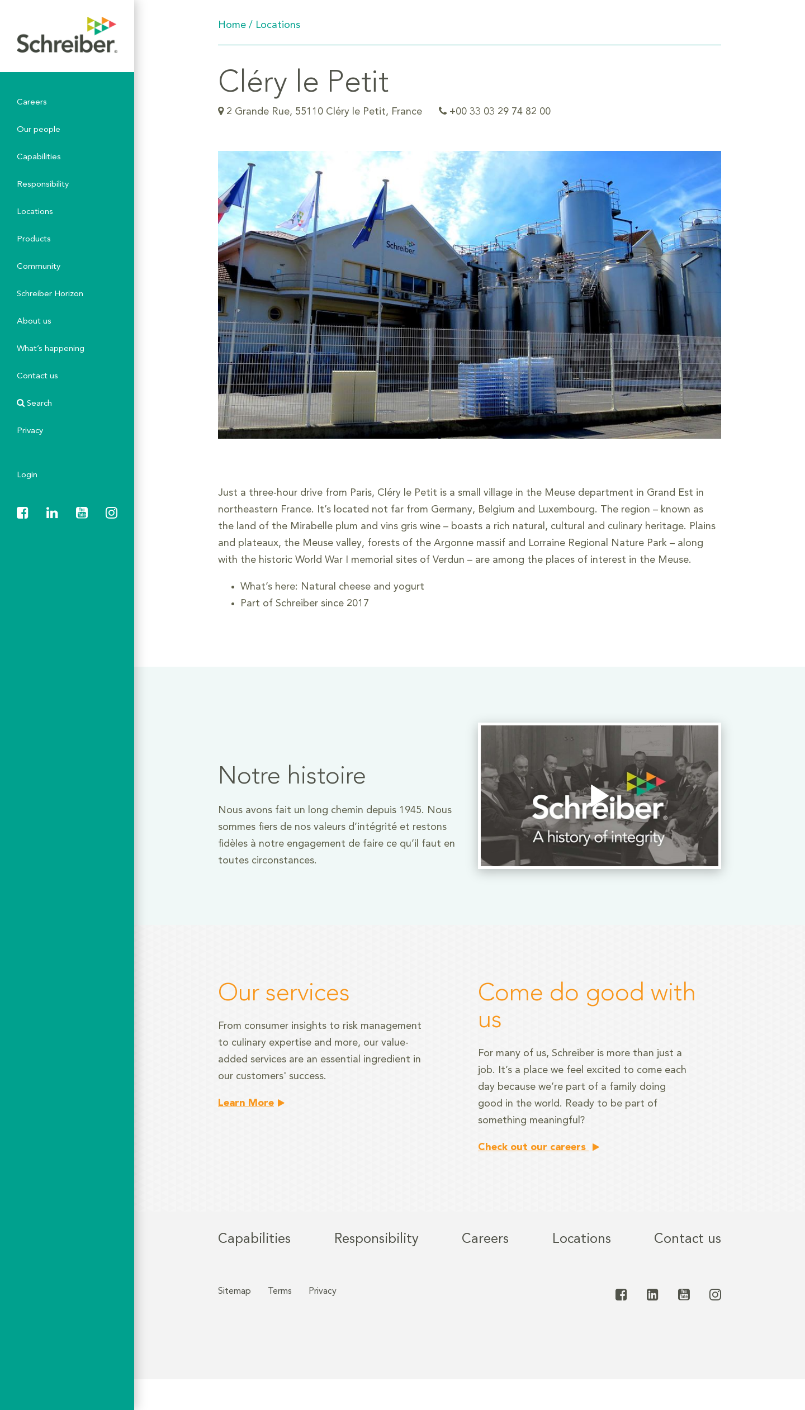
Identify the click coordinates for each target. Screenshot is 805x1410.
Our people (38, 130)
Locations (35, 212)
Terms (280, 1291)
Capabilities (39, 157)
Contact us (37, 376)
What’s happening (50, 349)
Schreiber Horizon (50, 294)
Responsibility (43, 185)
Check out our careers (533, 1147)
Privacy (30, 431)
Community (38, 267)
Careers (32, 102)
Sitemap (234, 1291)
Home (232, 25)
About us (34, 321)
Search (34, 403)
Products (34, 239)
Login (27, 475)
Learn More (246, 1103)
